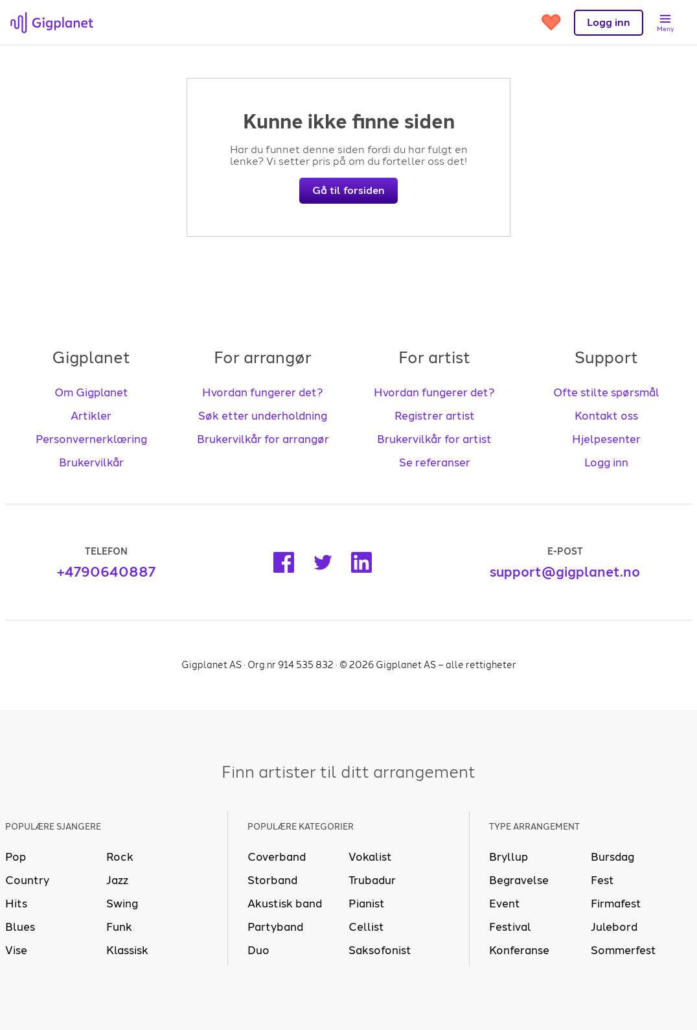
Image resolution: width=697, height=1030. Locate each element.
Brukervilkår (91, 462)
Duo (258, 950)
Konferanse (519, 950)
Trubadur (372, 880)
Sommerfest (623, 950)
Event (504, 903)
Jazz (117, 880)
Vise (16, 950)
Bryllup (508, 856)
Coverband (276, 856)
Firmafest (616, 903)
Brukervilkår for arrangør (263, 439)
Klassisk (127, 950)
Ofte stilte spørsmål (606, 392)
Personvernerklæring (91, 439)
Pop (15, 856)
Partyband (275, 926)
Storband (272, 880)
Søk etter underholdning (262, 415)
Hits (16, 903)
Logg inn (606, 462)
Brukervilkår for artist (434, 439)
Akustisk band (284, 903)
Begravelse (519, 880)
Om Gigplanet (91, 392)
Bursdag (612, 856)
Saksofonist (379, 950)
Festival (510, 926)
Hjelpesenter (606, 439)
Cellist (366, 926)
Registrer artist (434, 415)
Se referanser (434, 462)
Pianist (366, 903)
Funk (119, 926)
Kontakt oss (606, 415)
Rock (119, 856)
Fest (602, 880)
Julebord (614, 926)
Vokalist (370, 856)
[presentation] (52, 23)
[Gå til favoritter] (551, 22)
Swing (122, 903)
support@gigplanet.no (565, 572)
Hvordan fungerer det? (262, 392)
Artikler (91, 415)
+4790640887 (106, 572)
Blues (20, 926)
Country (27, 880)
